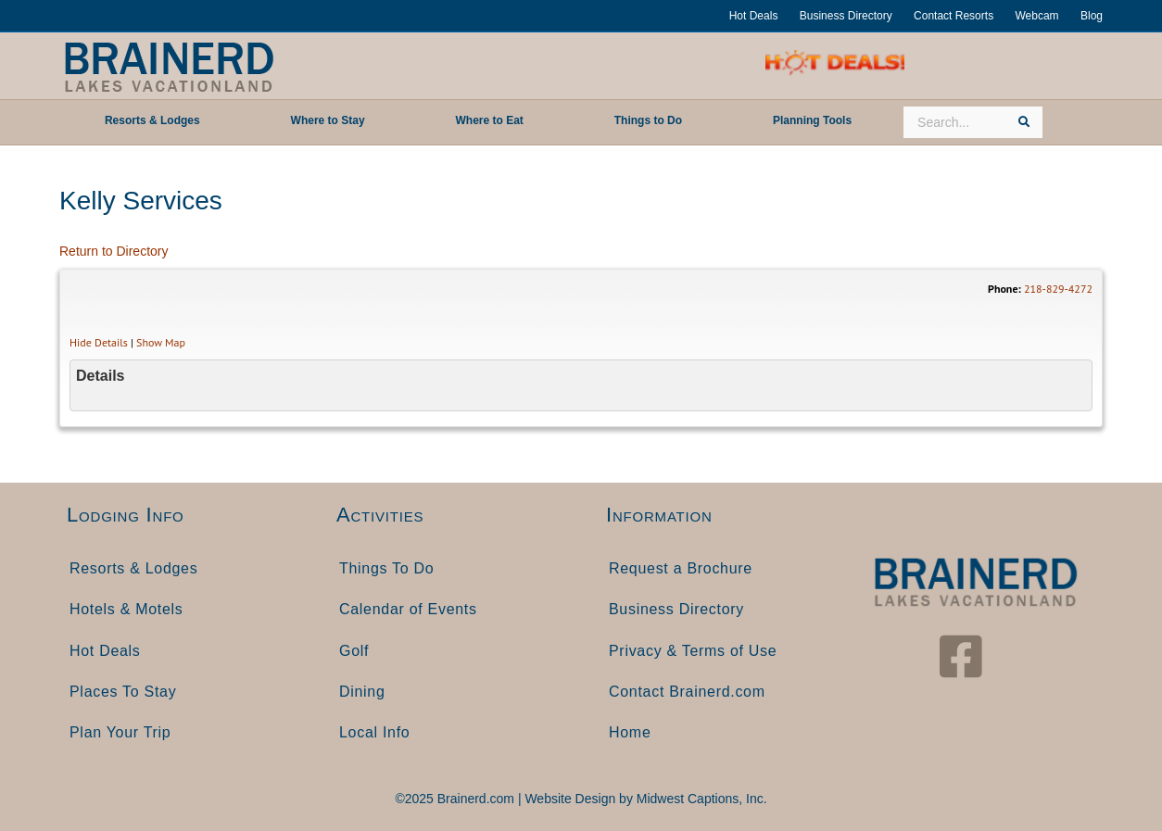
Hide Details (98, 342)
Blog (1091, 15)
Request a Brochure (680, 568)
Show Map (160, 342)
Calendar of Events (408, 609)
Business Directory (846, 15)
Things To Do (386, 568)
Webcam (1036, 15)
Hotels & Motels (126, 609)
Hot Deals (753, 15)
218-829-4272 (1058, 289)
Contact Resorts (953, 15)
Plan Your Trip (120, 732)
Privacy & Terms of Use (693, 651)
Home (629, 732)
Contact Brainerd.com (687, 691)
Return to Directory (113, 251)
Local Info (374, 732)
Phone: (1004, 289)
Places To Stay (122, 691)
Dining (362, 691)
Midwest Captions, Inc (700, 798)
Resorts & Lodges (133, 568)
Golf (354, 651)
